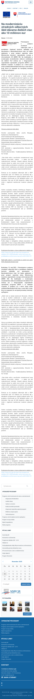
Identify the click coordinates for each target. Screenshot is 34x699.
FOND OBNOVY (6, 553)
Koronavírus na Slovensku (8, 537)
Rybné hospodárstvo (7, 522)
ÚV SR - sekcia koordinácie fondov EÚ (15, 692)
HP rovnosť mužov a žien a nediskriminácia (13, 550)
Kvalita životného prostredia (12, 506)
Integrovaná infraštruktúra (12, 498)
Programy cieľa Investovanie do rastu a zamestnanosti (16, 496)
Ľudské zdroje (9, 501)
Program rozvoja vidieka (8, 519)
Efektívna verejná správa (12, 511)
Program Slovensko (7, 556)
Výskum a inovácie (10, 504)
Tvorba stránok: (6, 695)
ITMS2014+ (5, 543)
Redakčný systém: (22, 695)
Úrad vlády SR (5, 535)
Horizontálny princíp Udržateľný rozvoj (11, 548)
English (26, 8)
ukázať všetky (26, 584)
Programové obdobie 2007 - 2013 (10, 540)
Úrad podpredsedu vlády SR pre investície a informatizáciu (17, 545)
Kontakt (15, 8)
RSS (21, 8)
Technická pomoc (10, 514)
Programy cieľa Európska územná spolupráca (13, 517)
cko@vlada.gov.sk (9, 675)
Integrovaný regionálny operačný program (16, 509)
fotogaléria (27, 614)
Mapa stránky (8, 677)
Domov (9, 8)
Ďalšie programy (6, 525)
